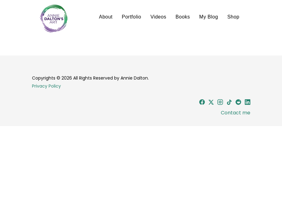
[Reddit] (238, 103)
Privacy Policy (46, 86)
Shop (233, 16)
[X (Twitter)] (211, 103)
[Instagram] (220, 103)
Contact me (235, 112)
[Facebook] (202, 103)
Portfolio (131, 16)
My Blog (208, 16)
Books (183, 16)
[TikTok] (229, 103)
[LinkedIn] (247, 103)
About (106, 16)
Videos (158, 16)
